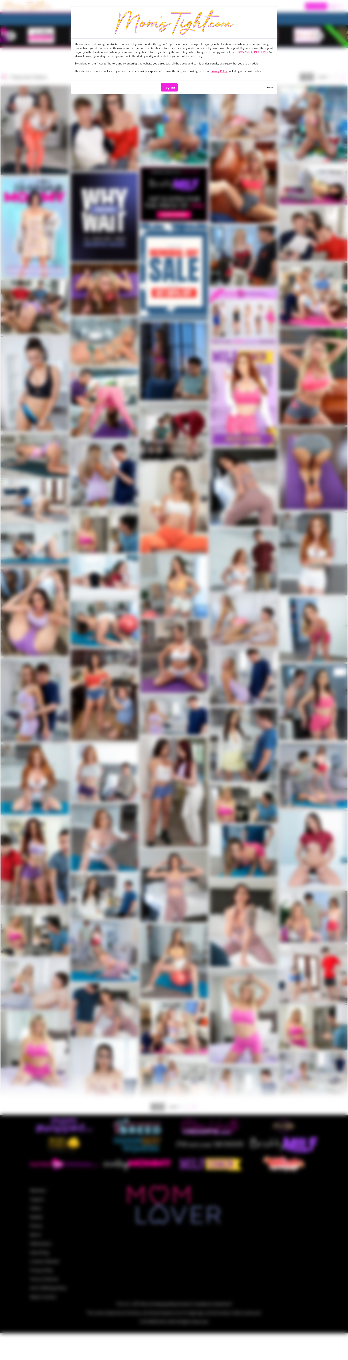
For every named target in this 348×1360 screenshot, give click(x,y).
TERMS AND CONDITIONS (251, 52)
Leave (269, 87)
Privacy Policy (219, 71)
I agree (169, 87)
